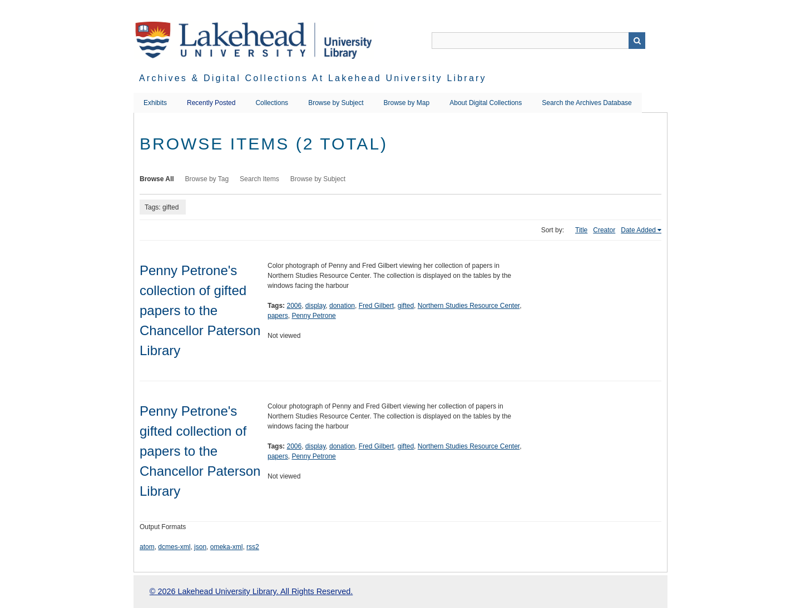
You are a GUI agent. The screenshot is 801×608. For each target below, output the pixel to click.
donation (342, 306)
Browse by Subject (335, 103)
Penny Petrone (313, 316)
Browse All (157, 179)
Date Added (638, 230)
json (200, 547)
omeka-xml (226, 547)
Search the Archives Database (586, 103)
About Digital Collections (485, 103)
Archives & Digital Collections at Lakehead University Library (313, 78)
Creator (604, 230)
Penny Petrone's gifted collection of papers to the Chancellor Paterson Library (200, 451)
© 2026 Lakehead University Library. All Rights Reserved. (251, 591)
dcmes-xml (174, 547)
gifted (406, 306)
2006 (293, 306)
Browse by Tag (207, 179)
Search (637, 40)
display (315, 306)
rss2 (252, 547)
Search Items (259, 179)
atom (147, 547)
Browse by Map (407, 103)
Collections (271, 103)
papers (278, 316)
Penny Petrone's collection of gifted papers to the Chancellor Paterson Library (200, 310)
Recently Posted (211, 103)
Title (581, 230)
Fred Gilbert (376, 306)
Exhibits (155, 103)
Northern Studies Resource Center (469, 306)
